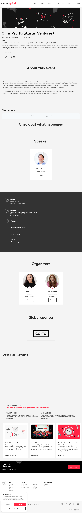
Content (50, 3)
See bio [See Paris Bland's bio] (52, 300)
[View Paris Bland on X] (52, 288)
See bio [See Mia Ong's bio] (29, 300)
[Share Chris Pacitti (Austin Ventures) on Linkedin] (10, 57)
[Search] (74, 3)
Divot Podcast (36, 488)
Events (42, 3)
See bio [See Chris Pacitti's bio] (41, 175)
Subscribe (73, 467)
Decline (8, 504)
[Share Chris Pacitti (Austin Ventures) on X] (6, 57)
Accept (20, 504)
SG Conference (24, 484)
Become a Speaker (25, 487)
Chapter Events (24, 485)
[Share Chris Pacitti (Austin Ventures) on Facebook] (3, 57)
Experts (10, 485)
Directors (11, 490)
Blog (34, 485)
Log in (78, 3)
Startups (11, 487)
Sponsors (11, 488)
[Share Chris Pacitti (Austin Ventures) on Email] (14, 57)
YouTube (35, 487)
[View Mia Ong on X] (29, 288)
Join (35, 3)
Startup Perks (61, 3)
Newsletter (35, 484)
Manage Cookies (14, 509)
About (69, 3)
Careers (46, 484)
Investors (11, 484)
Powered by (74, 510)
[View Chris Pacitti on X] (41, 166)
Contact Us (46, 485)
